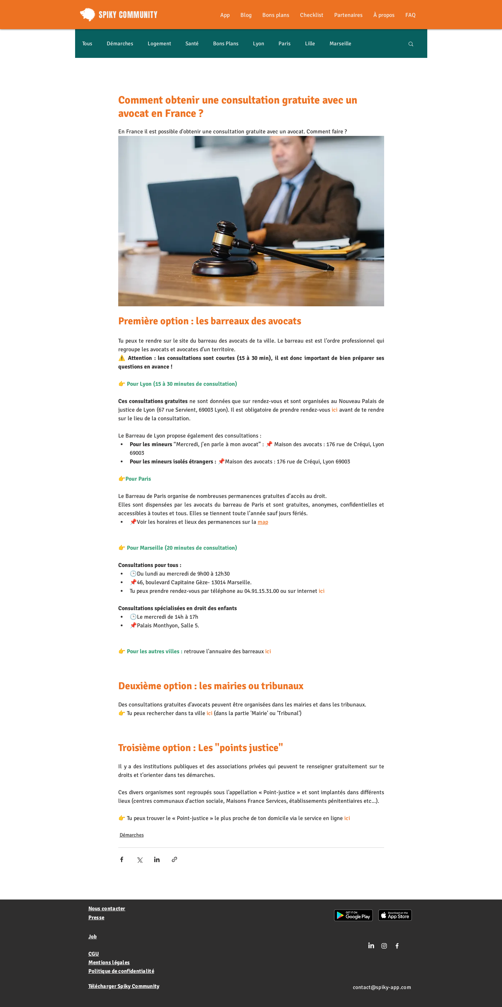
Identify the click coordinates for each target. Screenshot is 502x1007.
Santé (192, 43)
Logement (159, 43)
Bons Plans (226, 43)
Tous (87, 43)
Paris (284, 43)
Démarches (120, 43)
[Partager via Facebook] (121, 859)
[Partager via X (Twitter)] (139, 859)
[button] (410, 43)
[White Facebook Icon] (397, 945)
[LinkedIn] (371, 945)
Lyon (258, 43)
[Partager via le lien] (174, 859)
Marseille (340, 43)
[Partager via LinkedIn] (156, 859)
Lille (310, 43)
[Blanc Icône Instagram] (384, 945)
